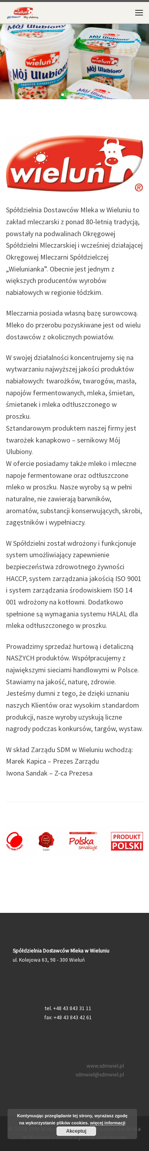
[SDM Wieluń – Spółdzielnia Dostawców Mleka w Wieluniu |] (22, 11)
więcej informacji (108, 1122)
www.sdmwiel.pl (105, 1065)
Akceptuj (76, 1131)
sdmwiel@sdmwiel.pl (99, 1074)
